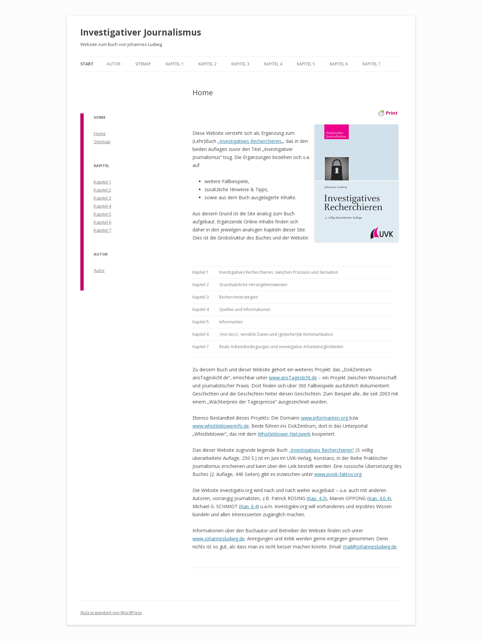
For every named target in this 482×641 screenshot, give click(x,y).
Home (100, 133)
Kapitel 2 (207, 64)
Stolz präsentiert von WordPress (111, 613)
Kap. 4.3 (316, 498)
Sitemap (143, 64)
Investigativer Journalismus (140, 32)
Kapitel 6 (339, 64)
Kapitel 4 (273, 64)
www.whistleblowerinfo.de (220, 426)
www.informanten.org (325, 418)
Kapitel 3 (240, 64)
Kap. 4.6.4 (379, 498)
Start (86, 64)
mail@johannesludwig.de (370, 546)
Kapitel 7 (372, 64)
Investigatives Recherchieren (250, 141)
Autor (113, 64)
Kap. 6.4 (248, 506)
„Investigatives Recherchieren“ (321, 450)
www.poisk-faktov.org (338, 474)
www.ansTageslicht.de (293, 377)
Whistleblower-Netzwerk (284, 434)
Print (388, 113)
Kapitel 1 (175, 64)
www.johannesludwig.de (218, 538)
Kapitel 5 (306, 64)
